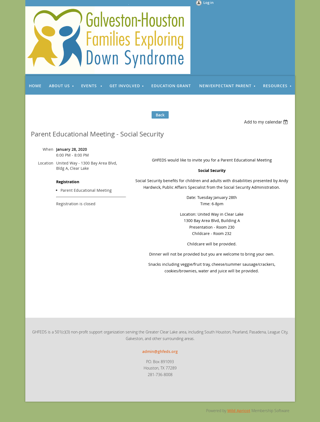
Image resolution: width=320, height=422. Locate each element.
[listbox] (266, 122)
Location (45, 163)
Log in (208, 2)
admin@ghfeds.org (160, 351)
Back (160, 114)
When (48, 149)
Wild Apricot (238, 410)
